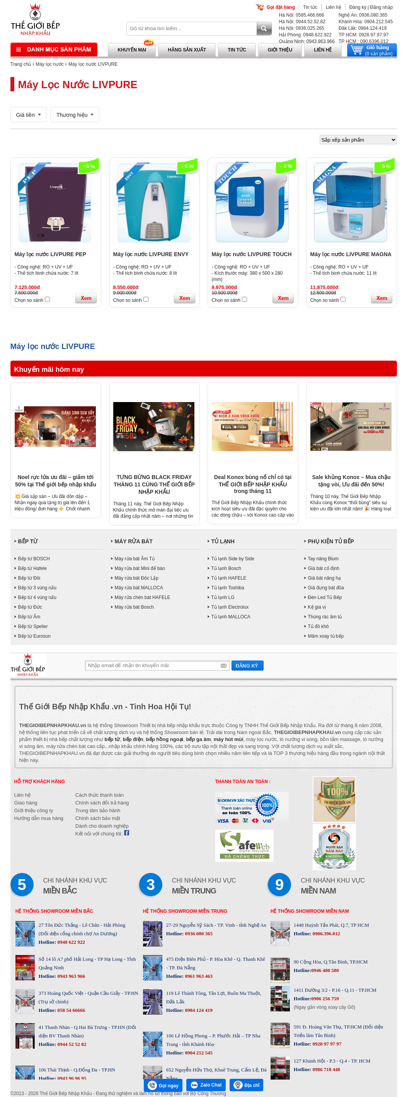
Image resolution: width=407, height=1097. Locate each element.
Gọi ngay (163, 1085)
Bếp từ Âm (29, 617)
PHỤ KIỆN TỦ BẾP (331, 541)
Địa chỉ (246, 1085)
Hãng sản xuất (187, 50)
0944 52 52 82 (71, 1044)
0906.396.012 (325, 933)
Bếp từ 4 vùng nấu (37, 597)
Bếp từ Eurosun (34, 636)
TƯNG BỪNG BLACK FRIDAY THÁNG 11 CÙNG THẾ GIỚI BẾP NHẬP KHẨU (154, 484)
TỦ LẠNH (223, 541)
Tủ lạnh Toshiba (227, 587)
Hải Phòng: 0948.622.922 (305, 35)
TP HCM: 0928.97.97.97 (363, 35)
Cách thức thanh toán (99, 795)
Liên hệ (333, 7)
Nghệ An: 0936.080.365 (363, 15)
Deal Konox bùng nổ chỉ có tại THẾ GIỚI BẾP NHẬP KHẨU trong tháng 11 (252, 484)
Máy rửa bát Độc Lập (136, 578)
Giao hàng (25, 803)
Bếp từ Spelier (33, 626)
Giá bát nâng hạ (324, 578)
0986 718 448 (325, 1069)
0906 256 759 (325, 998)
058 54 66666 (70, 1010)
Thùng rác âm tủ (325, 617)
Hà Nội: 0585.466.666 (301, 15)
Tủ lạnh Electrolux (230, 607)
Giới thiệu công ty (33, 810)
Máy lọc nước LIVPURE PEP (51, 254)
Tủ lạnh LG (223, 597)
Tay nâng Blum (323, 558)
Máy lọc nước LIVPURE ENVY (151, 254)
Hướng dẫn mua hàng (38, 818)
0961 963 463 (198, 976)
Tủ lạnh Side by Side (232, 558)
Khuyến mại (132, 50)
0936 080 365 (198, 933)
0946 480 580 (325, 970)
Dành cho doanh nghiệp (102, 826)
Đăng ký (357, 7)
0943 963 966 (70, 976)
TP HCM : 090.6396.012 (363, 41)
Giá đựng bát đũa (326, 587)
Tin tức (310, 7)
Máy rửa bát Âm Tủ (135, 558)
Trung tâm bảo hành (97, 810)
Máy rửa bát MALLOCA (139, 587)
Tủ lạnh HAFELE (229, 578)
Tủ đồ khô (318, 626)
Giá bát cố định (323, 568)
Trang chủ (20, 64)
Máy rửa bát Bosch (134, 607)
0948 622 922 (70, 942)
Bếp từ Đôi (29, 578)
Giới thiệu (280, 50)
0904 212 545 (198, 1053)
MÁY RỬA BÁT (134, 541)
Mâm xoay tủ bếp (326, 636)
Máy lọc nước (50, 64)
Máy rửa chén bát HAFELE (142, 597)
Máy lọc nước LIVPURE (93, 64)
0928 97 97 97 (326, 1044)
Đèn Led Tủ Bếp (325, 597)
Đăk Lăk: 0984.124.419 (363, 28)
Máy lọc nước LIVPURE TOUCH (252, 254)
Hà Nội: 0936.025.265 (301, 28)
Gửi (248, 665)
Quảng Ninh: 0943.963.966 (307, 41)
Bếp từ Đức (30, 607)
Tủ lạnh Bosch (226, 568)
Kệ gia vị (317, 607)
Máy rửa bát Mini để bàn (140, 568)
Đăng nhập (381, 7)
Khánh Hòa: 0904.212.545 (366, 21)
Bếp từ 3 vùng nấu (37, 587)
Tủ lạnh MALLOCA (230, 617)
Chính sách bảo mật (97, 818)
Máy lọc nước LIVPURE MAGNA (351, 254)
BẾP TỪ (28, 541)
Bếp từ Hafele (32, 568)
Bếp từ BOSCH (34, 558)
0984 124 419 (198, 1010)
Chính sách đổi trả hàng (102, 803)
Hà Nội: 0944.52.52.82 (302, 21)
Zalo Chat (206, 1085)
